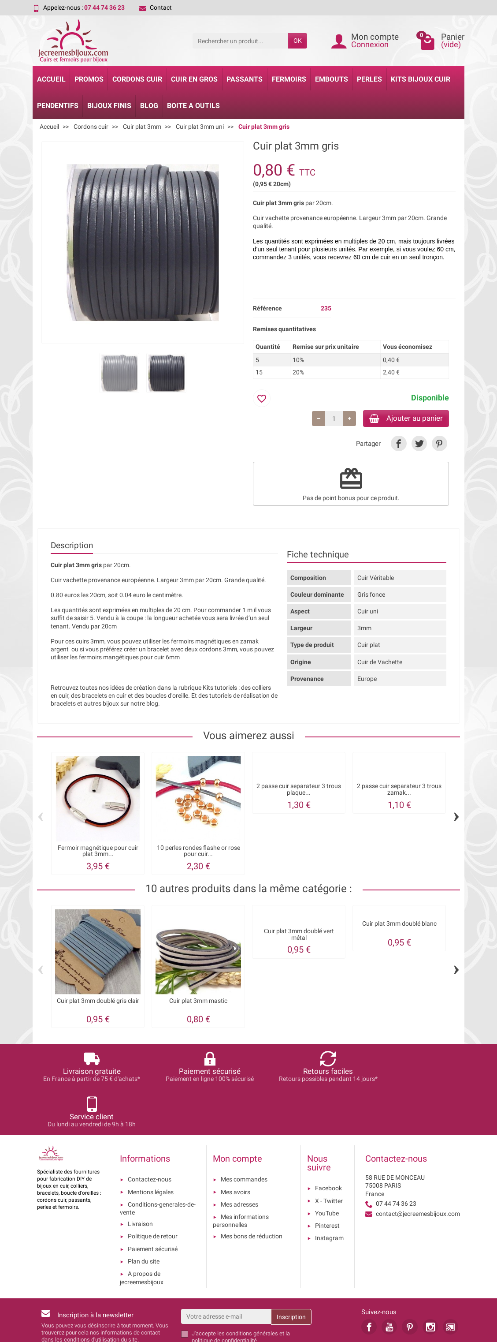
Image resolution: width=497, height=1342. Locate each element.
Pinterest (327, 1181)
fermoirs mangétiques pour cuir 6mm (129, 658)
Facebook (328, 1144)
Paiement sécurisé (153, 1204)
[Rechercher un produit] (240, 40)
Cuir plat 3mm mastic (198, 1002)
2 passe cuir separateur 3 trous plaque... (298, 791)
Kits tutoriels (220, 688)
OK (297, 40)
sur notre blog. (140, 704)
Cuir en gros (194, 79)
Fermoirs (289, 79)
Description (72, 547)
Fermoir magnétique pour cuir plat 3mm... (98, 852)
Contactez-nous (149, 1135)
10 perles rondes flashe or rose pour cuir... (198, 852)
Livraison (140, 1179)
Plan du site (143, 1217)
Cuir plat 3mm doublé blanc (399, 925)
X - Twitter (329, 1156)
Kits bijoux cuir (420, 79)
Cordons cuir (137, 79)
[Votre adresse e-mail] (226, 1272)
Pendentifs (57, 105)
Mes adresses (239, 1160)
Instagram (329, 1194)
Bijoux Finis (109, 105)
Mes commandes (244, 1135)
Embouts (331, 79)
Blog (149, 105)
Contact (155, 7)
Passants (244, 79)
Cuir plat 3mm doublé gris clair (98, 1002)
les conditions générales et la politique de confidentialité (241, 1293)
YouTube (327, 1169)
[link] (398, 444)
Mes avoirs (235, 1147)
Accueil (51, 79)
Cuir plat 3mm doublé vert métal (299, 935)
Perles (369, 79)
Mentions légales (151, 1147)
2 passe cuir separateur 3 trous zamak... (399, 791)
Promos (89, 79)
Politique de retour (153, 1192)
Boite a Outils (193, 105)
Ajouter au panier (402, 419)
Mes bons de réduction (251, 1192)
